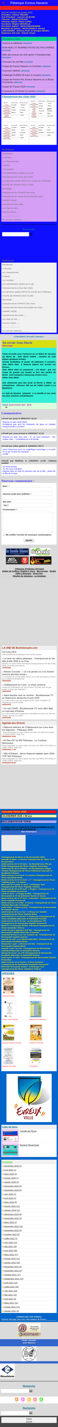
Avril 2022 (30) (10, 1250)
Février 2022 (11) (12, 1258)
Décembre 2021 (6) (13, 1266)
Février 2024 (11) (12, 1206)
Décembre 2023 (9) (13, 1214)
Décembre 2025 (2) (13, 1166)
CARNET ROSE (9, 200)
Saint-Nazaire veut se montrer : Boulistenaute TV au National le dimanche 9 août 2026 (27, 696)
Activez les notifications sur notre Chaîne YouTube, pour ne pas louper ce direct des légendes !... (26, 688)
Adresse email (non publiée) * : (17, 494)
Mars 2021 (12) (11, 1303)
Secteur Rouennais (29, 1145)
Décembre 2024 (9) (13, 1186)
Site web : (7, 502)
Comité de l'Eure (28, 1131)
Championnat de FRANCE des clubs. (19, 192)
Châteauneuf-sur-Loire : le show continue (24, 685)
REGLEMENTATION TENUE (16, 821)
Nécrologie (7, 188)
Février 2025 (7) (11, 1178)
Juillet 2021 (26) (11, 1287)
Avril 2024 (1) (10, 1198)
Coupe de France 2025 (14, 86)
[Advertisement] (27, 615)
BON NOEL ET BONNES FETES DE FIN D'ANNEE (28, 47)
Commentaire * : (10, 509)
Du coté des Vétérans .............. (16, 220)
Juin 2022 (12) (10, 1242)
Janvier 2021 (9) (11, 1311)
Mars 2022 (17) (11, 1254)
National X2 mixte (9, 1066)
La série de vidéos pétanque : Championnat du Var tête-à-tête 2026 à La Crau (28, 659)
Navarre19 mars (8, 996)
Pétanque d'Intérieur (29, 569)
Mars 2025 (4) (10, 1174)
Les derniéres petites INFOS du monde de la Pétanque (26, 181)
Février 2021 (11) (12, 1307)
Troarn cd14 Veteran (10, 1019)
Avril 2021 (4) (10, 1299)
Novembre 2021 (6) (13, 1271)
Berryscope (42, 571)
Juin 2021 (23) (10, 1291)
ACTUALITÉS (9, 652)
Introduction (7, 153)
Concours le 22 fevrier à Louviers (19, 91)
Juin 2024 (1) (10, 1194)
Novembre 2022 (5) (13, 1230)
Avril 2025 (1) (10, 1170)
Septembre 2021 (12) (13, 1279)
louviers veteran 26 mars (11, 1043)
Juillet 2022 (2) (10, 1238)
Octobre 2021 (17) (12, 1275)
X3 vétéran (33, 1066)
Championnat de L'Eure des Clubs (17, 177)
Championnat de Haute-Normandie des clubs (22, 196)
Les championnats (10, 161)
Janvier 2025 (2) (11, 1182)
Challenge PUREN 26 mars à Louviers (21, 75)
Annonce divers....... (11, 212)
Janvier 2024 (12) (12, 1210)
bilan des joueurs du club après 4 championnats (26, 54)
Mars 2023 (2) (10, 1222)
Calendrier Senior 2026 (13, 811)
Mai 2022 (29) (10, 1246)
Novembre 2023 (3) (13, 1218)
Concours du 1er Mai (12, 62)
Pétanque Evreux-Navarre (29, 3)
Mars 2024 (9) (10, 1202)
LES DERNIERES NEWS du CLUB (18, 173)
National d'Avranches (37, 1019)
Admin (29, 1419)
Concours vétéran (11, 70)
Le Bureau (6, 157)
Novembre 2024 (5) (13, 1190)
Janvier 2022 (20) (12, 1262)
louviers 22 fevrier (36, 1043)
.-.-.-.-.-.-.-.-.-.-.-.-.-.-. (11, 216)
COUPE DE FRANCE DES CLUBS (18, 185)
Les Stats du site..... (11, 208)
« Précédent (19, 336)
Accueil (30, 336)
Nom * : (6, 486)
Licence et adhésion (12, 43)
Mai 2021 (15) (10, 1295)
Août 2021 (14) (10, 1283)
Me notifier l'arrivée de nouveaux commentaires (28, 535)
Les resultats (8, 169)
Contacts (6, 165)
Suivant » (40, 336)
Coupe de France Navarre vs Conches (21, 66)
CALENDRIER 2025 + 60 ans (16, 816)
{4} (4, 407)
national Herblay (35, 996)
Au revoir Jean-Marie (17, 342)
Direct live (38, 573)
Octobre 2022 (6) (12, 1234)
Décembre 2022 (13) (13, 1226)
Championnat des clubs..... (14, 204)
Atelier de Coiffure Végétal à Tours (18, 571)
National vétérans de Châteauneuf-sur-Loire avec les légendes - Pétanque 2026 (27, 728)
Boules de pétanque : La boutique (29, 576)
